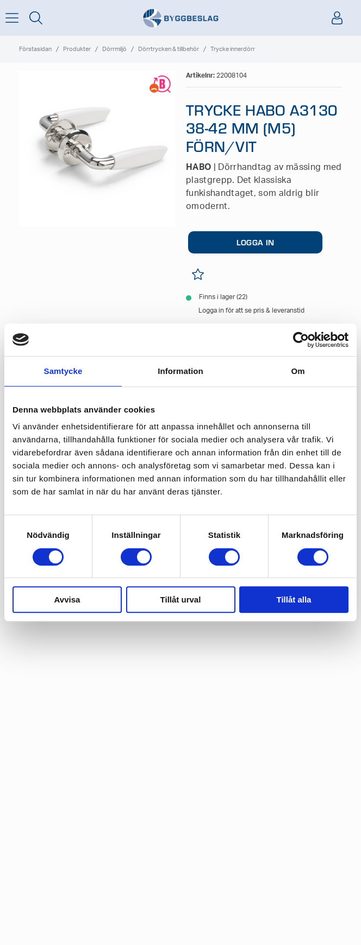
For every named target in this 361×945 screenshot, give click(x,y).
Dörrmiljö (114, 49)
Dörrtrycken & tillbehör (168, 49)
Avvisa (67, 599)
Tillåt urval (180, 599)
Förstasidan (35, 49)
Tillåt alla (294, 599)
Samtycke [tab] (63, 371)
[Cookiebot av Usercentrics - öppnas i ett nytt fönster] (300, 340)
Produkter (77, 49)
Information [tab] (180, 371)
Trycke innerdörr (232, 49)
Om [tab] (297, 371)
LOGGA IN (255, 242)
